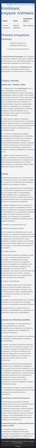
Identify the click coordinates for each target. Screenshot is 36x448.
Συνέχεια (18, 446)
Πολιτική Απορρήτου (15, 35)
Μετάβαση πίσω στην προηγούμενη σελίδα (21, 4)
